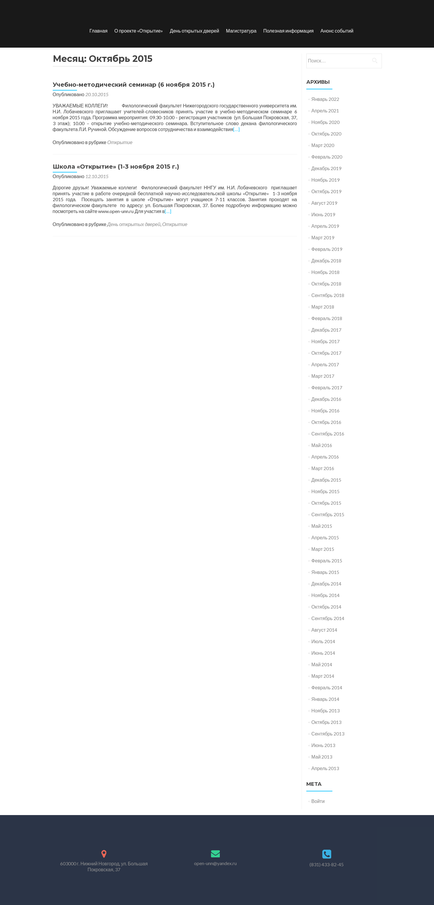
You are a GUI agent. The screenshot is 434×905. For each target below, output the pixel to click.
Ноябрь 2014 (325, 595)
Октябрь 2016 (326, 422)
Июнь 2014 (323, 653)
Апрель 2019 (325, 226)
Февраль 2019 (326, 249)
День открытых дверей (194, 30)
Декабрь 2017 (326, 330)
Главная (98, 30)
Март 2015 (322, 549)
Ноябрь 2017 (325, 341)
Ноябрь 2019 (325, 180)
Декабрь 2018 (326, 260)
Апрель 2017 (325, 364)
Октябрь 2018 (326, 283)
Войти (318, 801)
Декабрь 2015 (326, 480)
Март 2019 (322, 237)
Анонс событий (337, 30)
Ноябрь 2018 (325, 272)
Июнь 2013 (323, 745)
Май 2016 (321, 445)
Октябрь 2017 (326, 353)
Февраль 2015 (326, 560)
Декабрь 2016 (326, 399)
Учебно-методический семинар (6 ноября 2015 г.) (134, 84)
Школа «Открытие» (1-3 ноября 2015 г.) (116, 166)
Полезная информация (288, 30)
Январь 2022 (325, 99)
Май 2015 (321, 526)
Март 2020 (322, 145)
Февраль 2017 (326, 387)
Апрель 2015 (325, 537)
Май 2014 (321, 664)
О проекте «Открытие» (138, 30)
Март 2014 (322, 676)
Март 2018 (322, 306)
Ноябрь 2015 (325, 491)
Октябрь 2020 (326, 133)
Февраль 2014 (326, 687)
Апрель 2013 (325, 768)
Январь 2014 (325, 699)
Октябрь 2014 (326, 606)
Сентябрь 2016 (327, 433)
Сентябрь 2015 (327, 514)
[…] (236, 129)
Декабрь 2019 (326, 168)
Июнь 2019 (323, 214)
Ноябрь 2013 (325, 710)
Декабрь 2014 (326, 583)
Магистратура (241, 30)
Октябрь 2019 (326, 191)
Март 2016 (322, 468)
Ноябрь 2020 (325, 122)
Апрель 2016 (325, 456)
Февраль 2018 (326, 318)
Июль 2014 (323, 641)
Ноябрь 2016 (325, 410)
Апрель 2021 (325, 110)
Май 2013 (321, 756)
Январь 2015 (325, 572)
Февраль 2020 (326, 156)
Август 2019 (324, 203)
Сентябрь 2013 (327, 733)
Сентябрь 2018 (327, 295)
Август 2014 (324, 630)
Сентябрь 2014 (327, 618)
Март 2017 (322, 376)
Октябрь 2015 (326, 503)
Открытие (119, 142)
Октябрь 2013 (326, 722)
